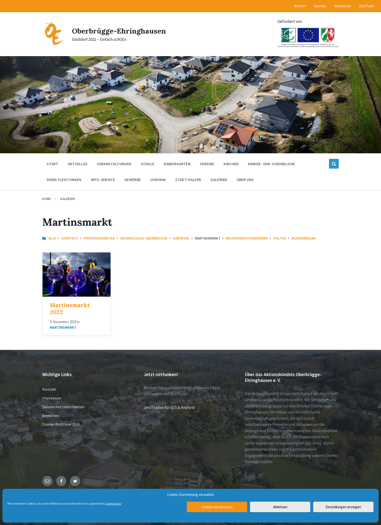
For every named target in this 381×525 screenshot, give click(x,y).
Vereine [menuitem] (207, 163)
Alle (52, 238)
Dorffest (69, 238)
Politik (279, 238)
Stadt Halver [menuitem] (188, 179)
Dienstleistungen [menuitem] (64, 179)
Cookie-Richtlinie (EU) (60, 424)
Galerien (67, 199)
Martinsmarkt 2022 (70, 308)
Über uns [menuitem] (245, 179)
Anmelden (50, 415)
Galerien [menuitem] (218, 179)
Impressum (51, 398)
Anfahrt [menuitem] (300, 6)
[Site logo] (53, 44)
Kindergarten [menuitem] (177, 163)
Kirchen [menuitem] (231, 163)
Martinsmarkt (63, 327)
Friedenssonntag (99, 238)
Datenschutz (113, 503)
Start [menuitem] (52, 163)
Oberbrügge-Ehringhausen (119, 30)
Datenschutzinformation (63, 406)
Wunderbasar (303, 238)
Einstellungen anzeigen (343, 507)
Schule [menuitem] (147, 163)
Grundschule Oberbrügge (144, 238)
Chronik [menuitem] (158, 179)
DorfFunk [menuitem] (366, 6)
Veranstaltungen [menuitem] (114, 163)
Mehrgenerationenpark (247, 238)
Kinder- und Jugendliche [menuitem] (271, 163)
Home (46, 199)
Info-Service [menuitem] (103, 179)
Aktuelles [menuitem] (78, 163)
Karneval (181, 238)
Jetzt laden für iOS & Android (169, 407)
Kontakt (49, 389)
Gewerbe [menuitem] (132, 179)
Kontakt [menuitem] (320, 6)
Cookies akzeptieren (217, 507)
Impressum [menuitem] (342, 6)
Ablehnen (280, 507)
